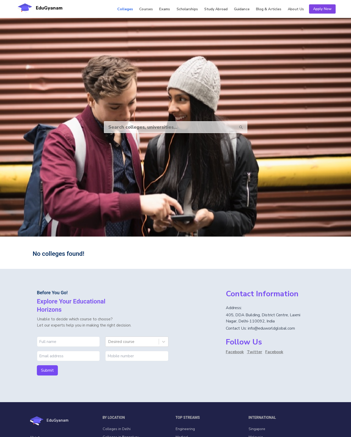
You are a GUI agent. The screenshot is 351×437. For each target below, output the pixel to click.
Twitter (254, 352)
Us (296, 9)
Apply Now (322, 8)
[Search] (168, 127)
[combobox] (108, 341)
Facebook (235, 352)
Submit (47, 370)
